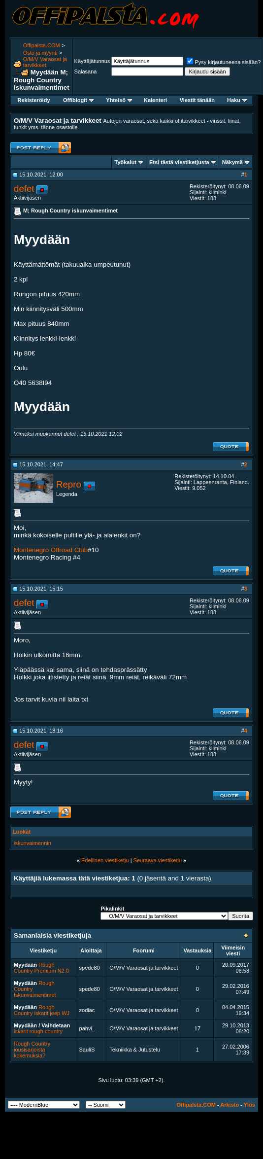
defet (24, 188)
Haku (237, 100)
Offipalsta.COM (41, 45)
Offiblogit (78, 100)
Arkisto (229, 1105)
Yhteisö (119, 100)
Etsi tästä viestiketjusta (179, 162)
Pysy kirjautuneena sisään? (224, 62)
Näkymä (232, 162)
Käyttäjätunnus (92, 61)
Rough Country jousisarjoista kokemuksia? (32, 1049)
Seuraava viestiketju (157, 860)
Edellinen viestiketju (105, 860)
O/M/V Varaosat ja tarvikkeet (45, 62)
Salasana (85, 71)
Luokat (22, 832)
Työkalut (125, 162)
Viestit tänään (197, 100)
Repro (68, 484)
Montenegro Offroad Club (51, 550)
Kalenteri (155, 100)
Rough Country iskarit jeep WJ (41, 1010)
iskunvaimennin (32, 843)
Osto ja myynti (40, 53)
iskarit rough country (38, 1031)
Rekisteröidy (33, 100)
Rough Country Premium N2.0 (41, 968)
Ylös (249, 1105)
